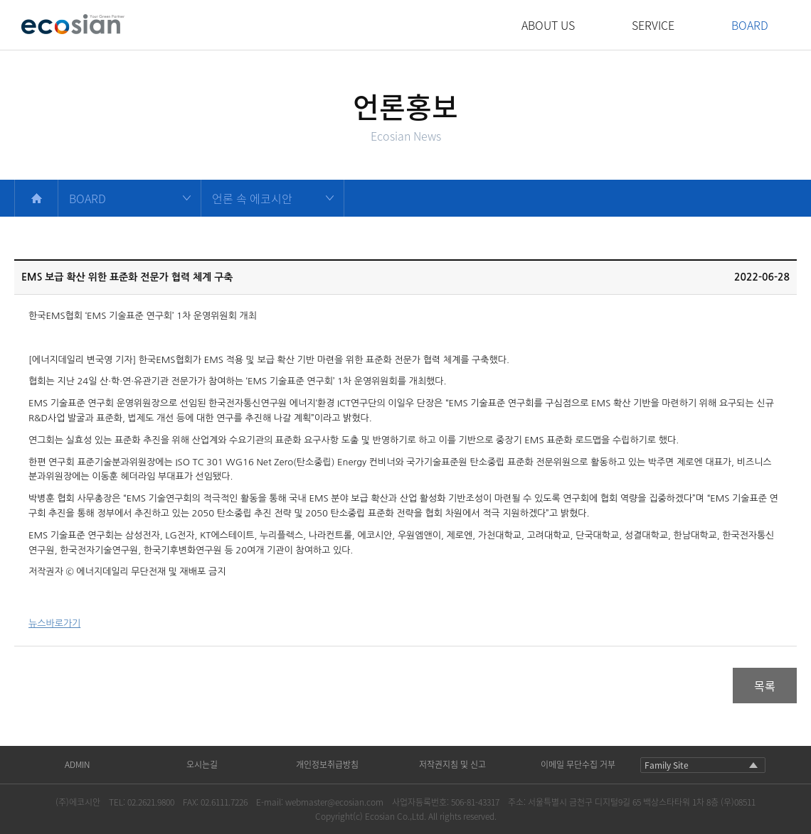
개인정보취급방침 (327, 764)
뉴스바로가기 (54, 623)
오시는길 (202, 764)
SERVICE (653, 24)
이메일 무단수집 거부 (578, 764)
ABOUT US (548, 24)
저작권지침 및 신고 (452, 764)
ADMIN (77, 764)
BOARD (749, 24)
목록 (764, 685)
